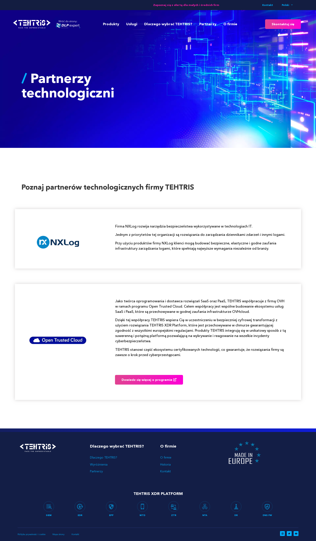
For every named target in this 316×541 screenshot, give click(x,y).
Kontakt (267, 5)
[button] (283, 24)
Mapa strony (58, 534)
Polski (287, 5)
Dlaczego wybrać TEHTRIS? (168, 24)
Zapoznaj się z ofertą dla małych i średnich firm (186, 5)
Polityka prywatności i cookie (31, 534)
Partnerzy (207, 24)
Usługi (131, 24)
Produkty (111, 24)
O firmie (230, 24)
